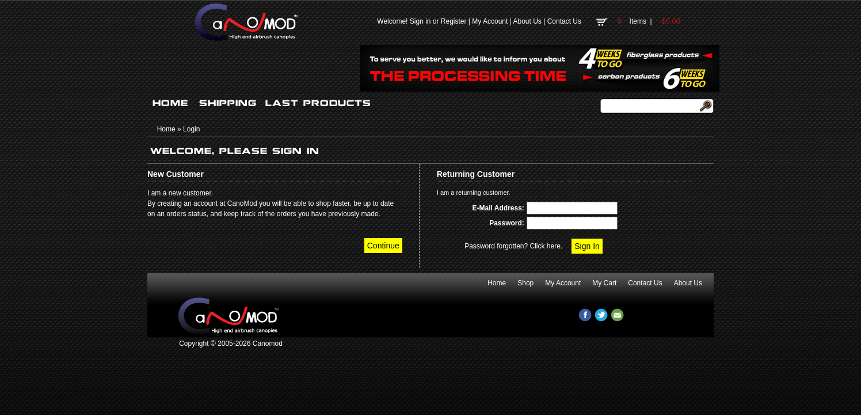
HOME (170, 103)
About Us (527, 21)
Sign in (420, 21)
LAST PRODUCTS (318, 103)
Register (454, 21)
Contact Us (564, 21)
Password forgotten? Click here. (513, 246)
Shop (525, 283)
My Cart (604, 283)
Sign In (587, 246)
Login (191, 129)
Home (166, 129)
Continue (383, 245)
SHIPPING (228, 103)
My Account (490, 21)
